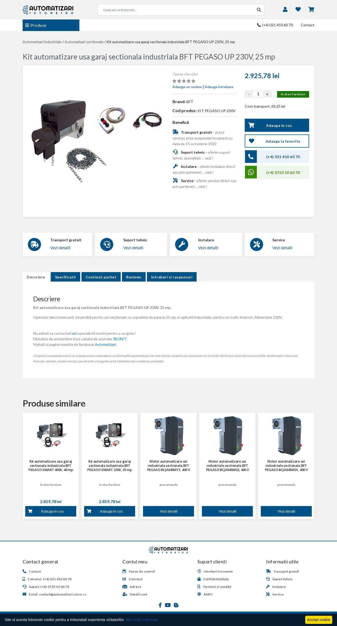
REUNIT (119, 339)
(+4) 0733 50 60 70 (283, 172)
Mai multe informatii (141, 620)
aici (74, 333)
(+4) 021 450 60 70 (275, 25)
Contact (307, 25)
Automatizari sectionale (84, 41)
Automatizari (105, 344)
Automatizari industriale (42, 41)
